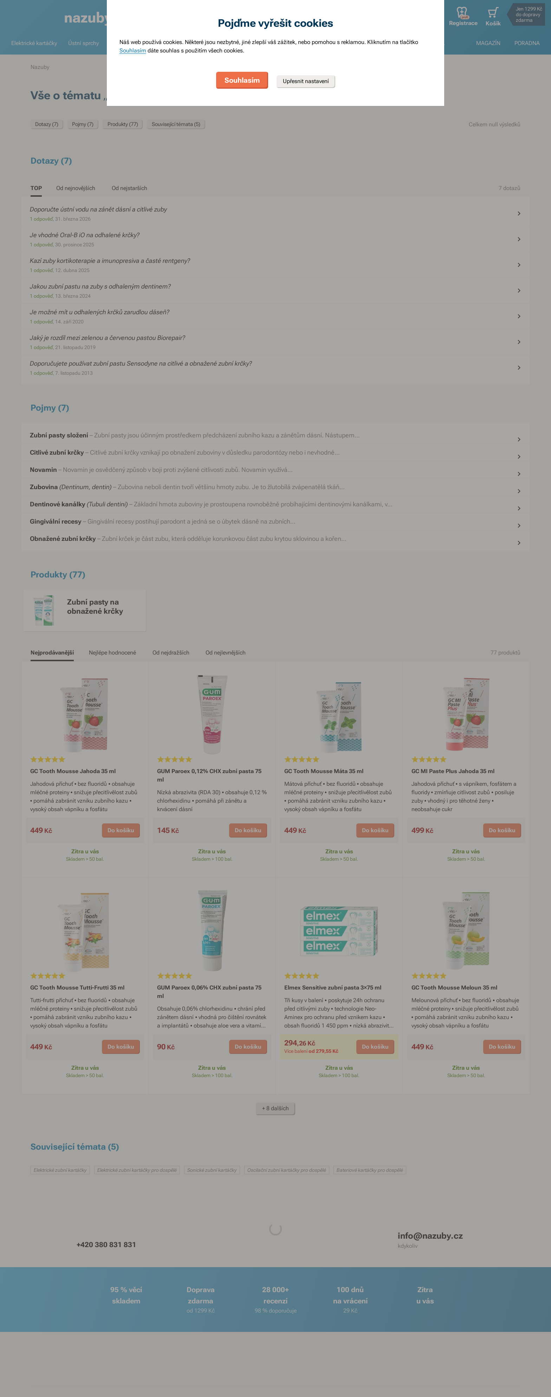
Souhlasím (132, 50)
